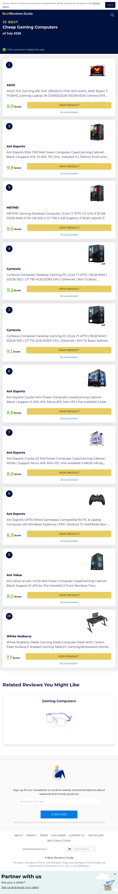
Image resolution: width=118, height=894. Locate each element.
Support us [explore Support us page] (76, 835)
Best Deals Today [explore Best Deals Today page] (59, 840)
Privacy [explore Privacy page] (31, 835)
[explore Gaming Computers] (59, 720)
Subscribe (59, 814)
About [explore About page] (18, 835)
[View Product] (59, 87)
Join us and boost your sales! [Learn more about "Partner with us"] (20, 887)
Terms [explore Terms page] (44, 835)
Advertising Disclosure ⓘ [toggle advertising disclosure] (35, 849)
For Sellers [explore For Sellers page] (96, 835)
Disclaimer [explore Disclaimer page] (58, 835)
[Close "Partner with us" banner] (115, 874)
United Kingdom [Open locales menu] (81, 849)
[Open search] (112, 15)
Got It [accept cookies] (110, 5)
